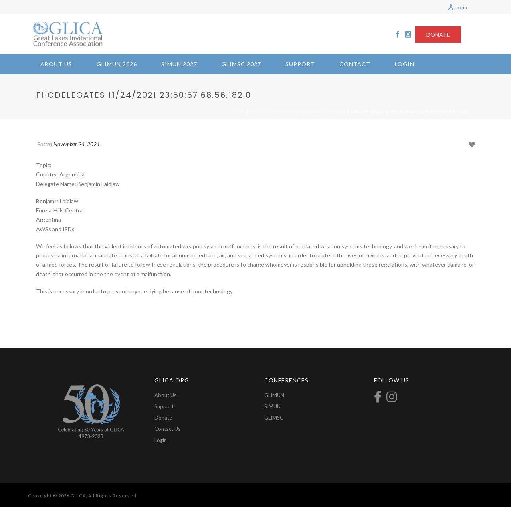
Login (457, 7)
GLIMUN (274, 395)
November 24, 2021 (76, 144)
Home (237, 111)
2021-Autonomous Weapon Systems (298, 111)
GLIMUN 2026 (117, 64)
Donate (163, 417)
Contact (354, 64)
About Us (56, 64)
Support (300, 64)
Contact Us (167, 429)
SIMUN (272, 406)
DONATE (438, 34)
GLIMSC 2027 (241, 64)
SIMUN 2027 (179, 64)
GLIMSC (273, 417)
